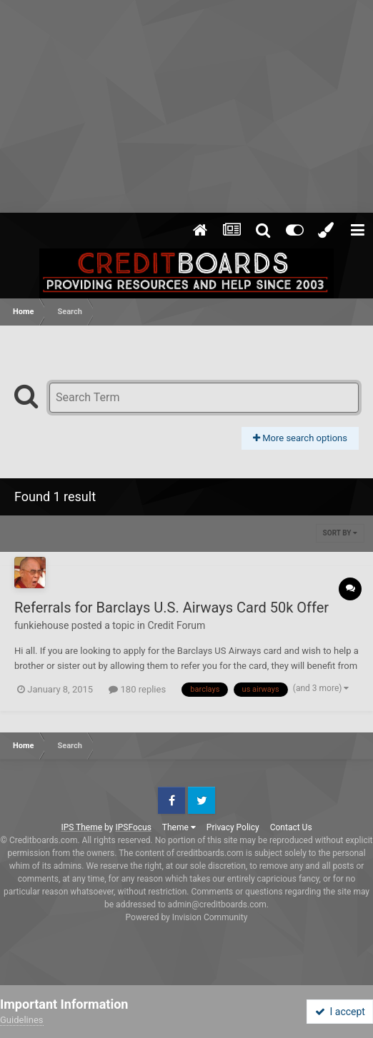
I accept (340, 1011)
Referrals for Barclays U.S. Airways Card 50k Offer (171, 607)
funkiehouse (41, 625)
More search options (300, 438)
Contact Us (291, 827)
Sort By (340, 533)
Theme (179, 827)
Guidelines (22, 1019)
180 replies (137, 689)
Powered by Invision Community (187, 917)
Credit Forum (176, 625)
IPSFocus (133, 827)
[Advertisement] (186, 107)
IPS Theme (81, 827)
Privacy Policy (233, 827)
